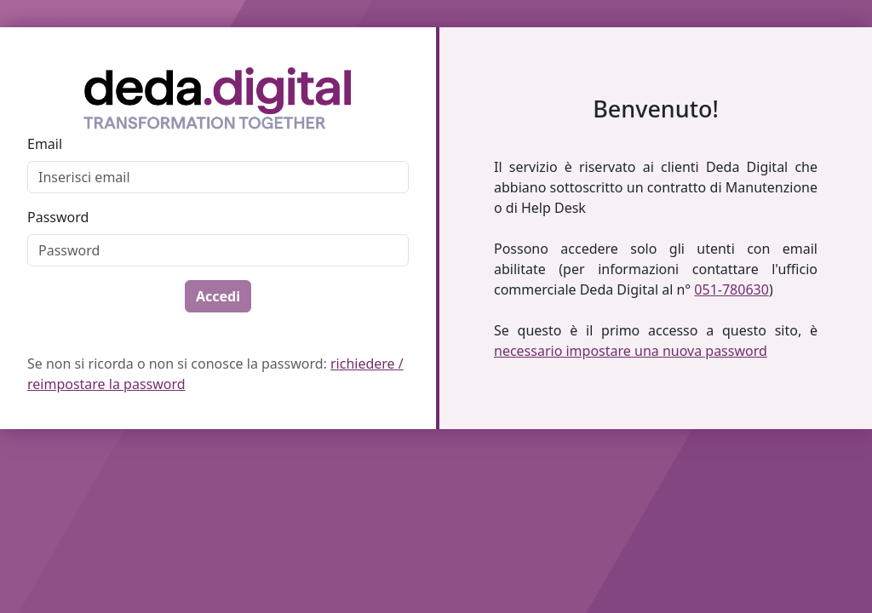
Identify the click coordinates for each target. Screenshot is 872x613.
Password (58, 217)
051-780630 (731, 289)
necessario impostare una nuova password (630, 350)
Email (44, 144)
